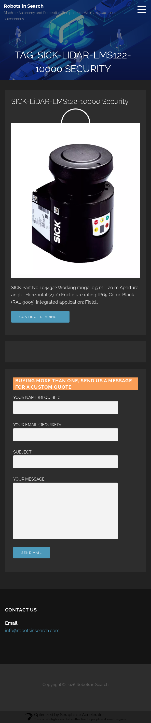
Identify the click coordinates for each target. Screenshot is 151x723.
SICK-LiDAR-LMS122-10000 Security (70, 101)
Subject (65, 457)
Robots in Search (23, 6)
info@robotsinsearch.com (32, 630)
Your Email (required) (65, 429)
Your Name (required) (65, 402)
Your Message (65, 482)
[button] (143, 9)
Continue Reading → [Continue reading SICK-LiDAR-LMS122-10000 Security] (40, 317)
